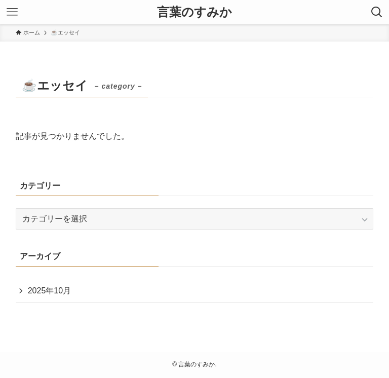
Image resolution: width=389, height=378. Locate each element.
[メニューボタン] (12, 12)
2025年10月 (49, 290)
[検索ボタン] (377, 12)
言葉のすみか (194, 12)
